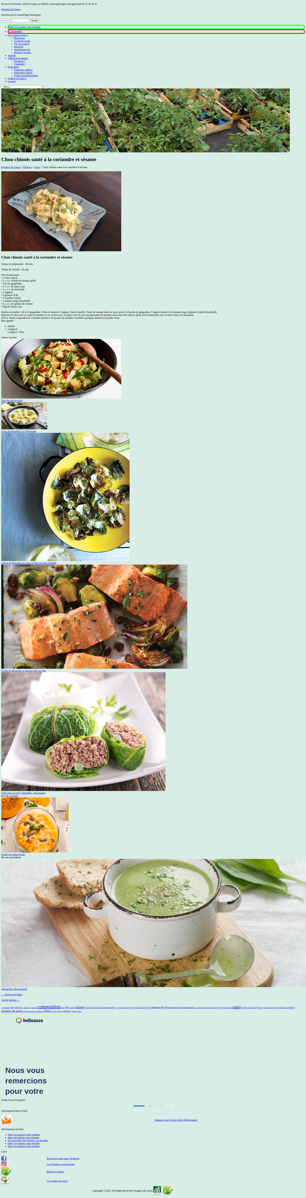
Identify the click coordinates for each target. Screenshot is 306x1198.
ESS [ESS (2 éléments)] (63, 1007)
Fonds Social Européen (26, 75)
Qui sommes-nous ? (18, 35)
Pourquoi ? (19, 61)
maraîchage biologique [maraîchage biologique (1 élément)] (203, 1008)
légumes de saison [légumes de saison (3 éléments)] (173, 1007)
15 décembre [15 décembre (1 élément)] (5, 1008)
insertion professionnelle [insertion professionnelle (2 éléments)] (104, 1007)
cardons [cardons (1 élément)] (34, 1008)
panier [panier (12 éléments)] (236, 1007)
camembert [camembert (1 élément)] (27, 1008)
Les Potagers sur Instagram (61, 1164)
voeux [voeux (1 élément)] (79, 1011)
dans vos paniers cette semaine (23, 1137)
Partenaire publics (23, 69)
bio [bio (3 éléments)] (12, 1007)
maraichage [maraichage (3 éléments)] (188, 1007)
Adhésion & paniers (18, 58)
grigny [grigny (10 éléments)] (80, 1007)
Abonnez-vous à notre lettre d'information (175, 1120)
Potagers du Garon (10, 9)
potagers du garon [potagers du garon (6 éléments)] (11, 1011)
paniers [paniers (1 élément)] (260, 1008)
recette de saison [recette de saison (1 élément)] (28, 1011)
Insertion (18, 46)
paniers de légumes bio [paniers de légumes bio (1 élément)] (271, 1008)
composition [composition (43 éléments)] (49, 1006)
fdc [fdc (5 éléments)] (67, 1007)
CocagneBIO (15, 31)
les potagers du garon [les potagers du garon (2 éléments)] (142, 1007)
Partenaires (13, 67)
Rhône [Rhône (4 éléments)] (47, 1011)
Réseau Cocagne (22, 52)
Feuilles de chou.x (17, 78)
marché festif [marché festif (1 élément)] (227, 1008)
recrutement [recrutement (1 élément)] (39, 1011)
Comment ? (20, 64)
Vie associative (22, 43)
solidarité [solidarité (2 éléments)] (67, 1011)
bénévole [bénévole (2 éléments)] (18, 1007)
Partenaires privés (23, 72)
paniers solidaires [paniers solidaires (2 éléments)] (287, 1007)
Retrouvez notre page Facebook (63, 1158)
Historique (19, 38)
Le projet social (22, 41)
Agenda (12, 55)
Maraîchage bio (22, 49)
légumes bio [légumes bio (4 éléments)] (157, 1007)
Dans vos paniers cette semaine (24, 27)
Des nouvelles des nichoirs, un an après (28, 1140)
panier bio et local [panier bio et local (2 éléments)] (249, 1007)
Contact (12, 81)
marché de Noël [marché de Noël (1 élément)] (216, 1008)
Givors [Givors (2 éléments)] (73, 1007)
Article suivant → (10, 1000)
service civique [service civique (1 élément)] (57, 1011)
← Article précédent (11, 994)
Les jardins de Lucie (57, 1181)
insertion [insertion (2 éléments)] (89, 1007)
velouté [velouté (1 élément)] (73, 1011)
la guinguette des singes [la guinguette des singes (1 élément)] (123, 1008)
